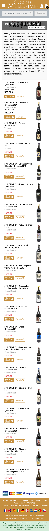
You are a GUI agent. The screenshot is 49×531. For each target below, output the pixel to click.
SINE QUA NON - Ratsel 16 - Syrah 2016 (18, 226)
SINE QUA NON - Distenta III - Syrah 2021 (16, 83)
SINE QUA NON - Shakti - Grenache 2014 (14, 328)
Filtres (41, 13)
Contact (44, 506)
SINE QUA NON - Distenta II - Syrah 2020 (16, 409)
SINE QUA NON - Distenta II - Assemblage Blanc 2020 (16, 470)
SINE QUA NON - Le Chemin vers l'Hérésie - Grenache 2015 (18, 165)
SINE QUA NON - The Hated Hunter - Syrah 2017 (16, 246)
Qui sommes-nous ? (10, 500)
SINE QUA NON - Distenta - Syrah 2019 (18, 389)
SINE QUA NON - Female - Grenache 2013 (15, 124)
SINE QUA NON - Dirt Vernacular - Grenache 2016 (18, 205)
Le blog (35, 506)
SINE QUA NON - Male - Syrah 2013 (17, 144)
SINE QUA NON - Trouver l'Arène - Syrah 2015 (18, 185)
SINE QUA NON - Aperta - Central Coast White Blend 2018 (18, 348)
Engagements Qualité (31, 500)
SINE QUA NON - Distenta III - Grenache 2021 (16, 103)
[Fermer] (46, 522)
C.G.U (16, 503)
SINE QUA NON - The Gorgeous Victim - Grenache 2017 (17, 266)
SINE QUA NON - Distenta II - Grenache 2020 (16, 429)
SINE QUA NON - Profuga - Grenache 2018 (15, 307)
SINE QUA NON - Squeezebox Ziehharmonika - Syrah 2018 (16, 287)
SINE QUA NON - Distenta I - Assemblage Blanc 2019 (16, 450)
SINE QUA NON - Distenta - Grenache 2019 (15, 368)
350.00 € (8, 92)
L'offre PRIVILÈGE (28, 503)
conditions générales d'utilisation (14, 525)
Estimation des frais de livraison (15, 506)
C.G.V (45, 500)
